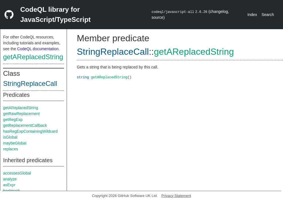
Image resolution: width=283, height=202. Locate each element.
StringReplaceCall (30, 83)
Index (252, 14)
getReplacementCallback (25, 125)
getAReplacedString (33, 57)
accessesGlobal (17, 173)
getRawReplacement (21, 113)
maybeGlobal (14, 143)
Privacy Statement (176, 196)
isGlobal (10, 137)
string (83, 77)
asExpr (9, 185)
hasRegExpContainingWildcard (30, 131)
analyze (10, 179)
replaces (10, 149)
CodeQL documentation (38, 49)
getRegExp (13, 119)
